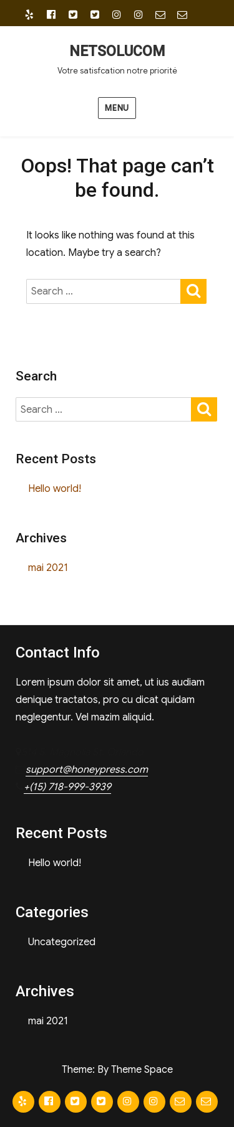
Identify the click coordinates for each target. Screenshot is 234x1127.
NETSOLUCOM (117, 51)
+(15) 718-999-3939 (67, 787)
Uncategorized (61, 942)
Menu (117, 108)
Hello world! (54, 489)
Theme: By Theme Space (117, 1069)
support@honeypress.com (87, 769)
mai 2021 (48, 568)
